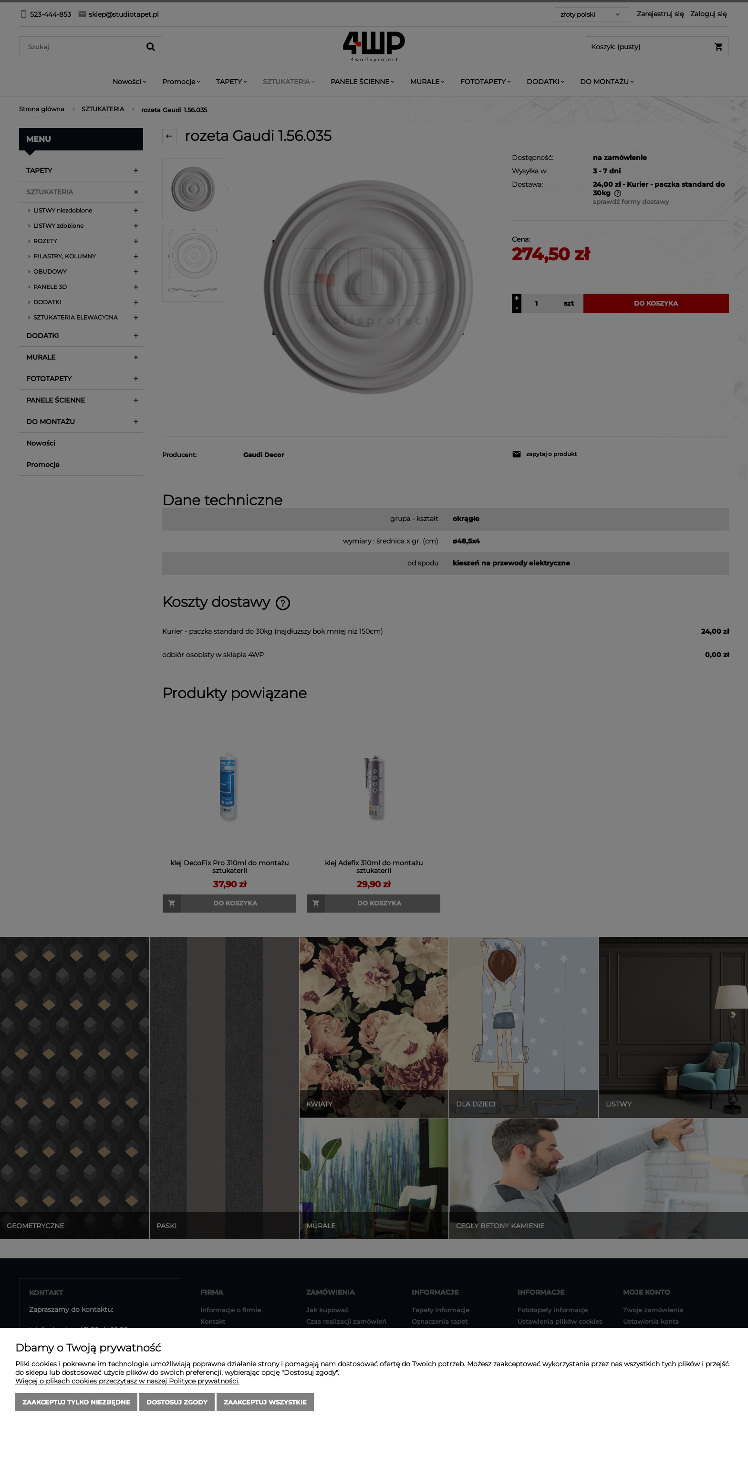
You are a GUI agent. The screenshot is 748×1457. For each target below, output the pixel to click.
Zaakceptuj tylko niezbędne (76, 1402)
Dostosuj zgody (177, 1402)
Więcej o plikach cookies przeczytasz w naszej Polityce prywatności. (127, 1381)
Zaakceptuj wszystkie (265, 1402)
